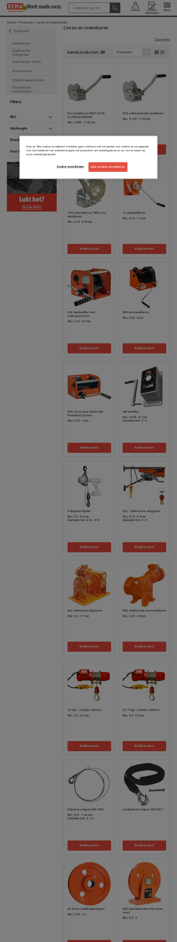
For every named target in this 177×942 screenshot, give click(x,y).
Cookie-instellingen (70, 166)
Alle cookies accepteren (108, 167)
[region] (88, 157)
